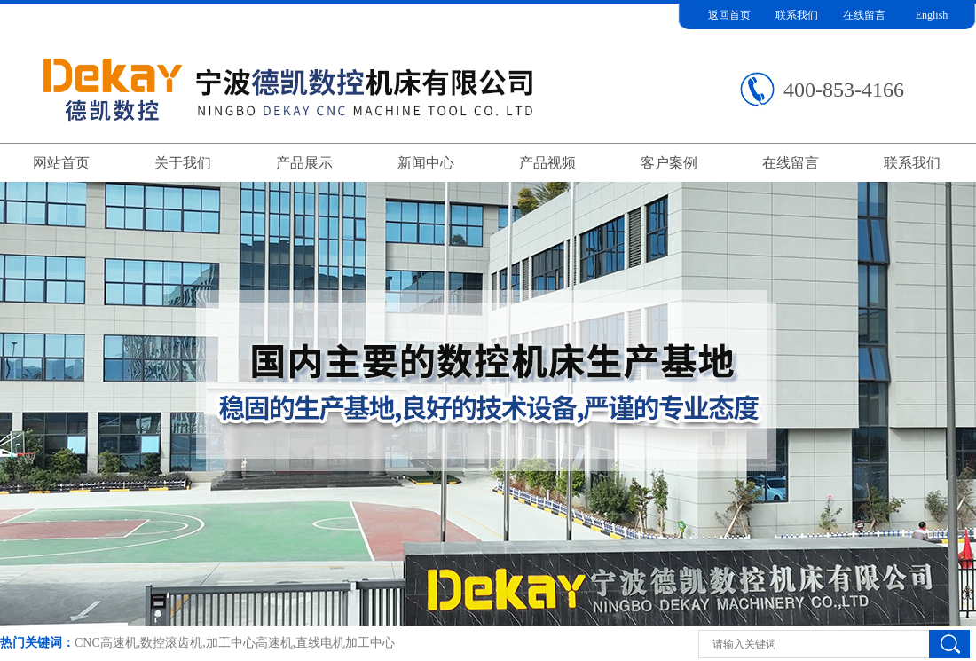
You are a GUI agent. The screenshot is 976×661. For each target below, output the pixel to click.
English (932, 15)
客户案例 (669, 162)
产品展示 (304, 162)
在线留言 (864, 15)
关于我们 (182, 162)
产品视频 (547, 162)
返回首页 (729, 15)
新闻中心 (425, 162)
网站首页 (61, 162)
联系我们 (796, 15)
